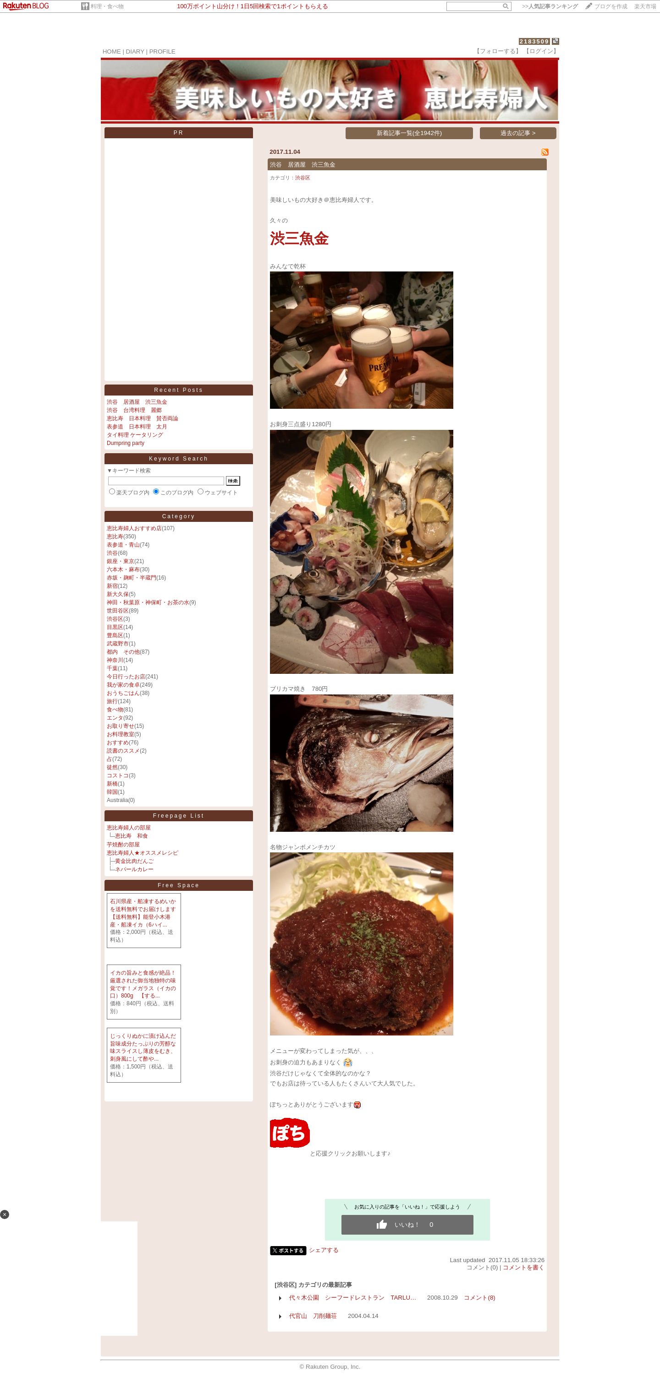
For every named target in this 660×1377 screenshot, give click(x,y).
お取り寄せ (120, 726)
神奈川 (115, 660)
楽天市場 (645, 6)
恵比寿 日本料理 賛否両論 (142, 418)
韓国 (112, 792)
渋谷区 (115, 619)
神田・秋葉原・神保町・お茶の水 (148, 602)
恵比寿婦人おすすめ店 (134, 528)
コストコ (118, 775)
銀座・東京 (120, 561)
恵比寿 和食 (131, 836)
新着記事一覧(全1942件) (409, 133)
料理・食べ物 (107, 6)
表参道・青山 (123, 545)
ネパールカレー (134, 869)
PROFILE (162, 51)
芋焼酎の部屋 (123, 844)
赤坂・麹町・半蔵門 (131, 578)
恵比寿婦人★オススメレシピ (142, 853)
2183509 (535, 41)
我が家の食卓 (123, 685)
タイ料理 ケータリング (135, 435)
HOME (112, 51)
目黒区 (115, 627)
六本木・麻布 (123, 569)
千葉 (112, 668)
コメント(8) (479, 1297)
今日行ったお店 (126, 676)
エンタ (115, 718)
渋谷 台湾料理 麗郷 (134, 410)
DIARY (135, 51)
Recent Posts (178, 390)
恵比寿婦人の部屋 (129, 827)
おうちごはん (123, 693)
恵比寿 (115, 536)
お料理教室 (120, 734)
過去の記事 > (518, 133)
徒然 (112, 767)
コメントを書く (523, 1267)
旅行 (112, 701)
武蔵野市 (118, 643)
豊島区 (115, 635)
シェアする (324, 1250)
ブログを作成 (610, 6)
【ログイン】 (541, 51)
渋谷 (112, 553)
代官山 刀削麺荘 (313, 1315)
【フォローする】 (498, 51)
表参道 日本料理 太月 (137, 426)
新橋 (112, 784)
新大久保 (118, 594)
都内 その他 (123, 652)
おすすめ (118, 742)
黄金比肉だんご (134, 861)
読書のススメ (123, 751)
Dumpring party (125, 443)
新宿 (112, 586)
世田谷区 (118, 610)
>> (550, 6)
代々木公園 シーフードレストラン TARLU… (352, 1297)
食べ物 (115, 709)
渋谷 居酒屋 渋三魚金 (137, 402)
